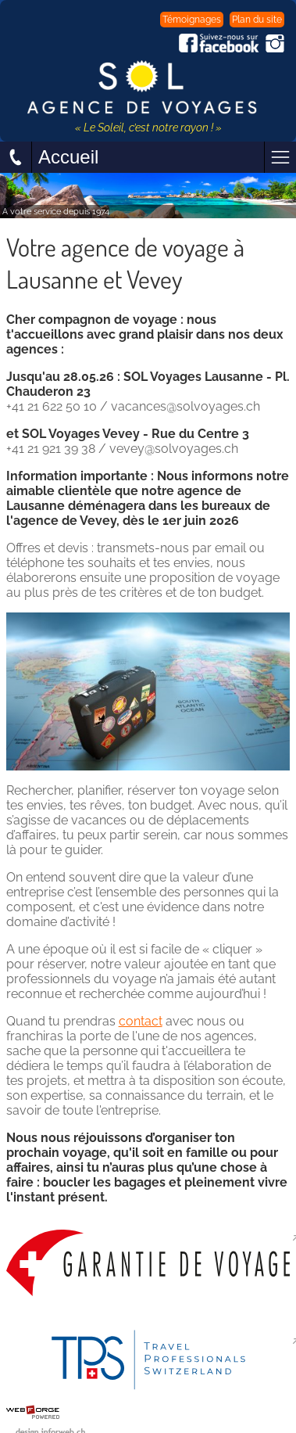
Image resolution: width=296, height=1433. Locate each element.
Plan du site (257, 19)
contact (140, 1021)
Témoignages (191, 19)
